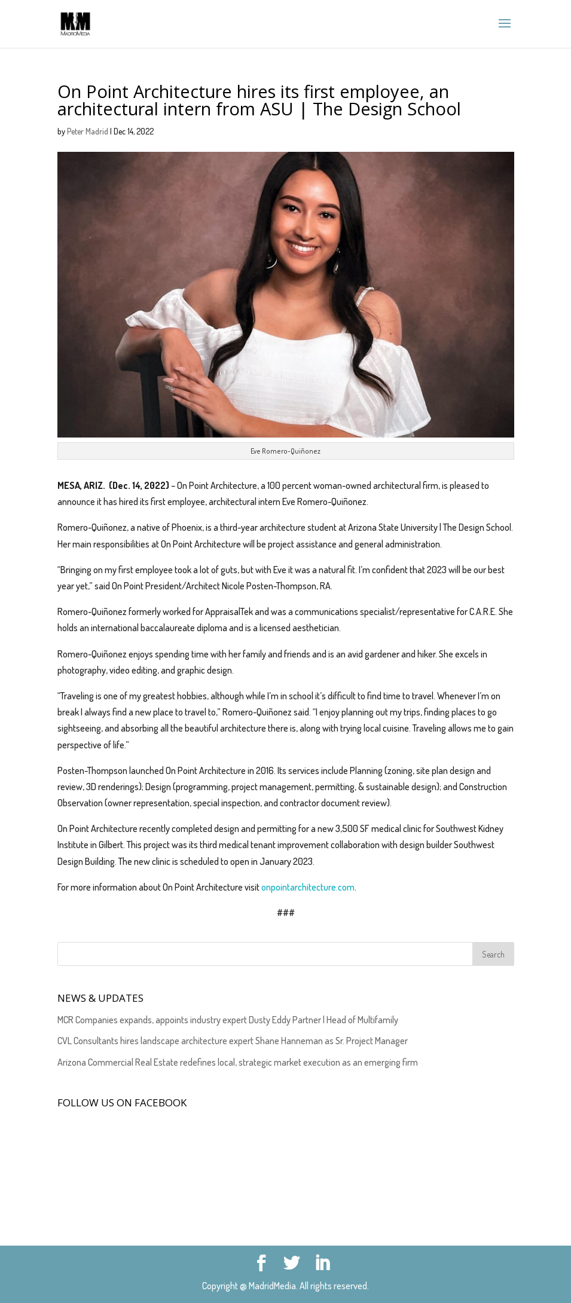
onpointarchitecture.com (308, 887)
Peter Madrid (87, 131)
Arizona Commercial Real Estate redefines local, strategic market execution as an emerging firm (237, 1062)
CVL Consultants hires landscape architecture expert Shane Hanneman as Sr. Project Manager (232, 1041)
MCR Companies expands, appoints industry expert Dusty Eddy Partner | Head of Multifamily (227, 1020)
